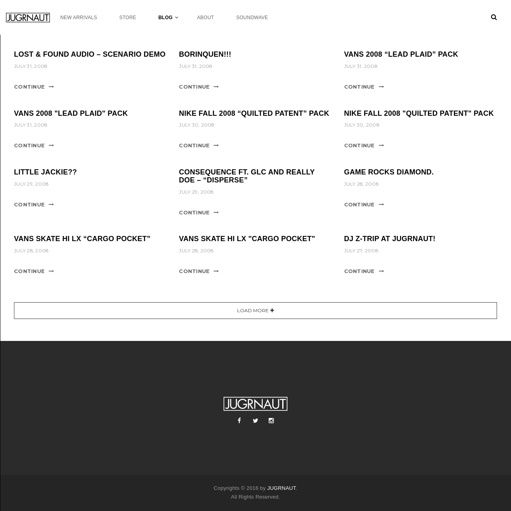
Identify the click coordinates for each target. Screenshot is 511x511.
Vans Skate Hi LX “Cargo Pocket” (82, 239)
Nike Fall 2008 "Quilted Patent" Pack (419, 113)
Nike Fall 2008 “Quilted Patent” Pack (254, 113)
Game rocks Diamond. (389, 172)
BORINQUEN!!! (205, 54)
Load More (253, 310)
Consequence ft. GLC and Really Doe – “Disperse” (247, 176)
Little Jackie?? (45, 172)
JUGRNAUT (281, 488)
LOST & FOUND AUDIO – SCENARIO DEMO (90, 54)
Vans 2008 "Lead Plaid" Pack (71, 113)
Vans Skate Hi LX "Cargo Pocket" (247, 239)
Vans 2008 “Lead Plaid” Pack (401, 54)
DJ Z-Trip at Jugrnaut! (390, 239)
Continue (29, 86)
